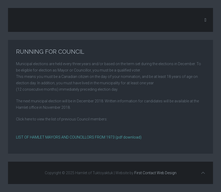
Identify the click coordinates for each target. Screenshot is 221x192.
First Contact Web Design (155, 173)
